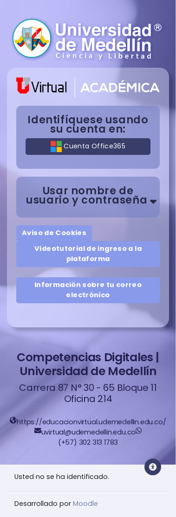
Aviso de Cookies (54, 232)
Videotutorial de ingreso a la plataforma (88, 253)
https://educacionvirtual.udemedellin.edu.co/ (91, 422)
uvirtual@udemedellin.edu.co (88, 432)
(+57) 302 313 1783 (88, 442)
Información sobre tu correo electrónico (88, 290)
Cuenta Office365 (88, 146)
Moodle (85, 503)
